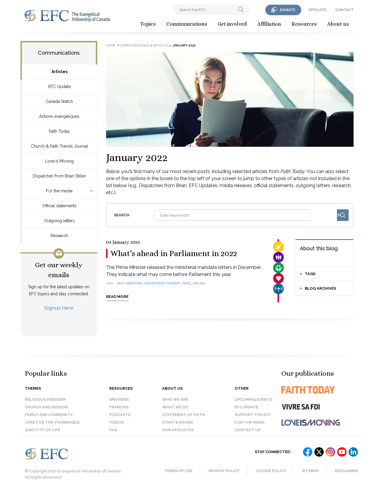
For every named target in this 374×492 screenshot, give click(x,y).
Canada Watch (59, 101)
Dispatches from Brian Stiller (59, 176)
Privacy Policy (224, 471)
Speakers (119, 399)
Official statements (59, 205)
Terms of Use (178, 471)
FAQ (113, 430)
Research (59, 235)
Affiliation (269, 24)
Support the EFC (253, 414)
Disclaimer (346, 471)
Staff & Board (177, 422)
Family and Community (49, 414)
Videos (116, 422)
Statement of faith (183, 414)
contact (344, 10)
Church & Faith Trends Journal (59, 146)
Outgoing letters (59, 220)
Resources (304, 24)
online (199, 283)
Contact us (247, 430)
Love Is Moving (59, 161)
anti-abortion (129, 283)
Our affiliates (178, 430)
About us (338, 24)
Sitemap (310, 471)
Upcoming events (253, 399)
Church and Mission (46, 407)
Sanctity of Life (42, 430)
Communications (186, 24)
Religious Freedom (45, 399)
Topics (148, 24)
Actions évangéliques (59, 116)
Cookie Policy (271, 471)
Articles (59, 71)
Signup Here (59, 308)
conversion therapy (162, 283)
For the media (59, 191)
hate (187, 283)
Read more (117, 296)
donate (287, 10)
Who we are (175, 399)
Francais (119, 407)
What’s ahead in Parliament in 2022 (173, 253)
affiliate (318, 10)
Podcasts (119, 414)
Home (110, 45)
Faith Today (59, 131)
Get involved (232, 24)
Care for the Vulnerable (52, 422)
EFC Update (59, 86)
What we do (175, 407)
